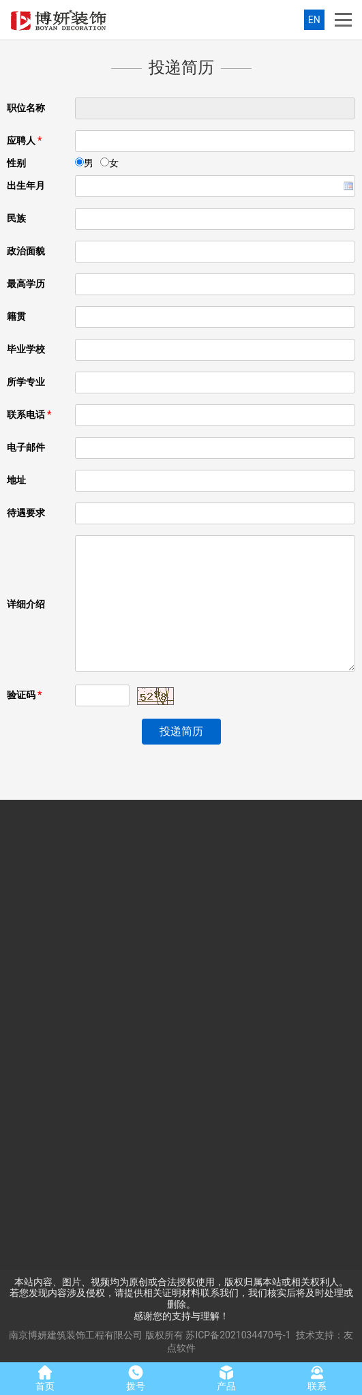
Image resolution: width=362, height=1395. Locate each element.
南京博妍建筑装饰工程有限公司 (75, 1335)
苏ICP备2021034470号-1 (237, 1335)
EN (314, 19)
